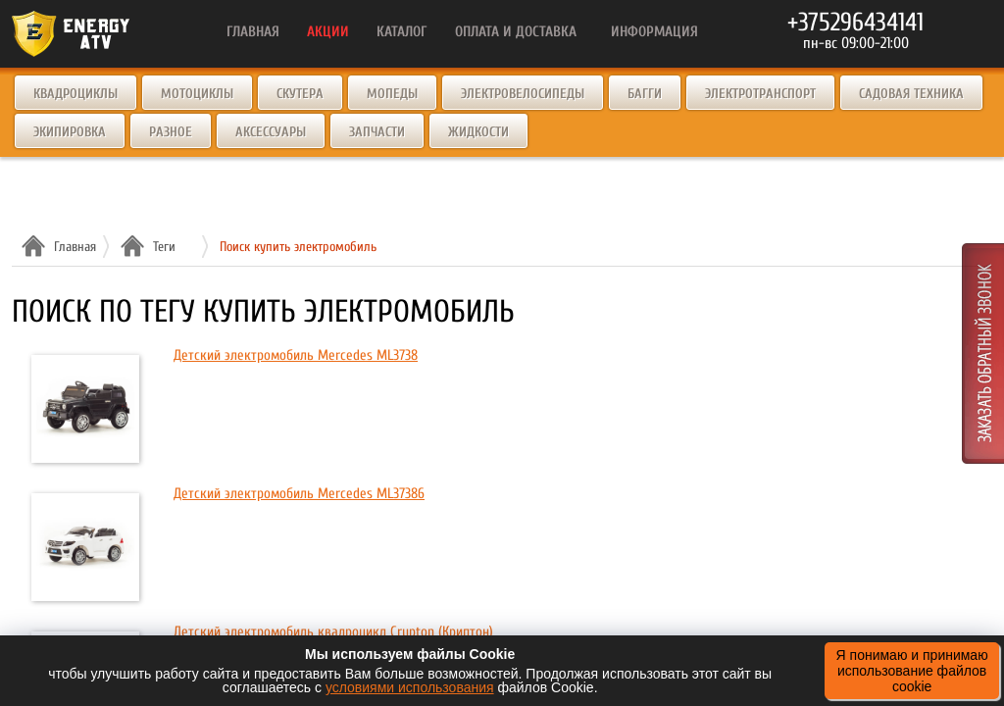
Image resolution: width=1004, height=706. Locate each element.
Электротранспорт (760, 93)
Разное (170, 132)
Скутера (300, 93)
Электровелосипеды (522, 93)
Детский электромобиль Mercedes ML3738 (296, 355)
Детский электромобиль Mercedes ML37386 (299, 493)
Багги (645, 93)
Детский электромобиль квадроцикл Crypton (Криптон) (333, 632)
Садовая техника (911, 93)
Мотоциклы (197, 93)
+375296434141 (855, 22)
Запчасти (377, 132)
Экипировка (69, 132)
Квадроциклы (75, 93)
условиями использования (410, 687)
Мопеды (392, 93)
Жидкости (478, 132)
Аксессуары (270, 132)
